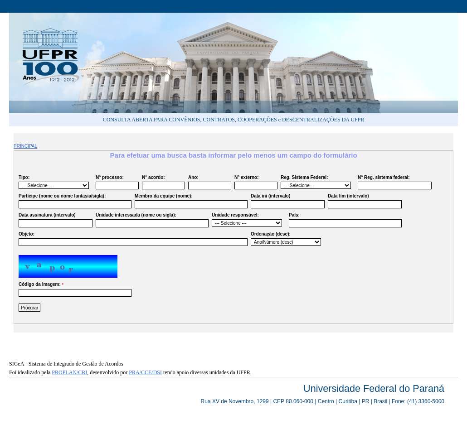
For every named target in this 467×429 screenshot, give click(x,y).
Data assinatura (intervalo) (54, 219)
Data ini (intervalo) (286, 200)
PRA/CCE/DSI (145, 372)
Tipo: (54, 182)
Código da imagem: (74, 289)
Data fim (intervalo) (363, 200)
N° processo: (116, 182)
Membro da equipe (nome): (190, 200)
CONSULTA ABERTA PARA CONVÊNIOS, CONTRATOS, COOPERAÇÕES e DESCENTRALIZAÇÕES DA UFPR (234, 119)
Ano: (208, 182)
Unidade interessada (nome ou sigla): (151, 219)
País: (344, 219)
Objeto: (132, 238)
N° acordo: (162, 182)
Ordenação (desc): (286, 238)
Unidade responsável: (247, 219)
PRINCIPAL (25, 146)
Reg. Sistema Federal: (316, 182)
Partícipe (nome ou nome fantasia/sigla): (74, 200)
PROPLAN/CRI (69, 372)
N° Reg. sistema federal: (393, 182)
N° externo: (254, 182)
